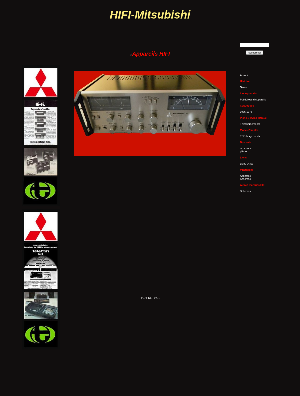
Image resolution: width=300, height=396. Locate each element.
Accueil (244, 75)
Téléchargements (250, 124)
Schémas (245, 178)
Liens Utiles (246, 163)
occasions (245, 148)
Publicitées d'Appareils (253, 99)
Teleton (244, 87)
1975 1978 (246, 111)
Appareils (245, 175)
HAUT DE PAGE (150, 298)
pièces (244, 151)
